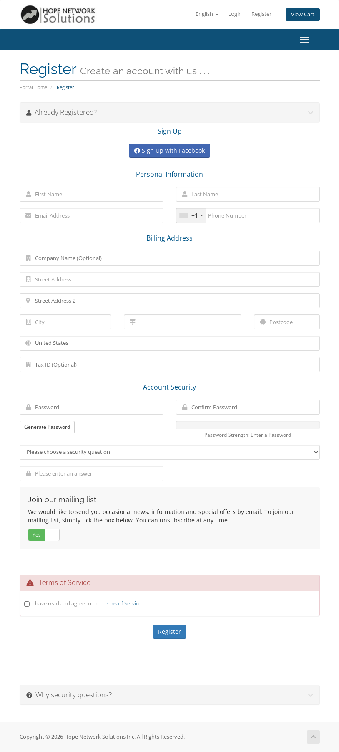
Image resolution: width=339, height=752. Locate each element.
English (207, 14)
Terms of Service (121, 603)
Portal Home (33, 87)
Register (261, 14)
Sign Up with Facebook (169, 150)
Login (235, 14)
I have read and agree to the (87, 603)
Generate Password (47, 426)
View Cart (302, 14)
